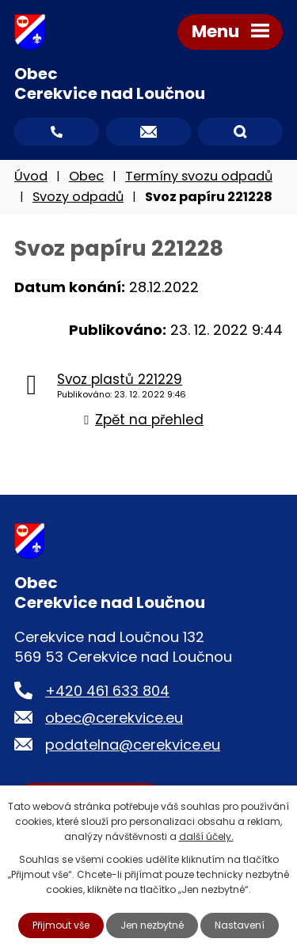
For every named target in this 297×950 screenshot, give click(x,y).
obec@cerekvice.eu (114, 718)
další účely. (206, 836)
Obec (86, 176)
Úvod (31, 176)
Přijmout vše (60, 925)
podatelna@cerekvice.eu (132, 744)
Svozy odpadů (78, 197)
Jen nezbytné (152, 925)
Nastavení (240, 925)
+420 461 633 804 (107, 691)
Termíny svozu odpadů (198, 176)
